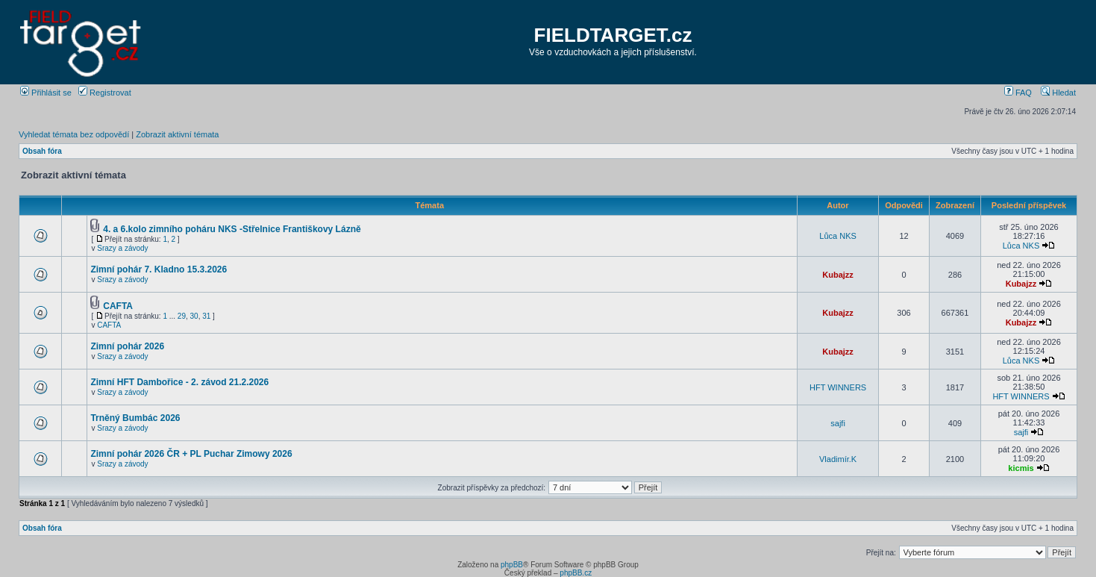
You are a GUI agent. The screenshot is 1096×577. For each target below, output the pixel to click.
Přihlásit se (46, 92)
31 (206, 316)
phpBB (512, 565)
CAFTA (118, 306)
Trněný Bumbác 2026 (135, 418)
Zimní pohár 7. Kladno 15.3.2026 (158, 269)
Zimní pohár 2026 (127, 346)
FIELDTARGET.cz (613, 35)
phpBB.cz (576, 573)
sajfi (837, 423)
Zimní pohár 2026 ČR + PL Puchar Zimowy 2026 (191, 454)
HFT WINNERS (838, 387)
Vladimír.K (838, 459)
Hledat (1058, 92)
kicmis (1020, 468)
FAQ (1018, 92)
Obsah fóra (42, 151)
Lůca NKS (838, 235)
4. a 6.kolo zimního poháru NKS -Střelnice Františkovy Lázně (231, 229)
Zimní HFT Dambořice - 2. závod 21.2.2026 (179, 382)
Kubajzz (838, 274)
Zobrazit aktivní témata (177, 134)
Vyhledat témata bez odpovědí (74, 134)
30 (194, 316)
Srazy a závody (122, 248)
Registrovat (104, 92)
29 (182, 316)
